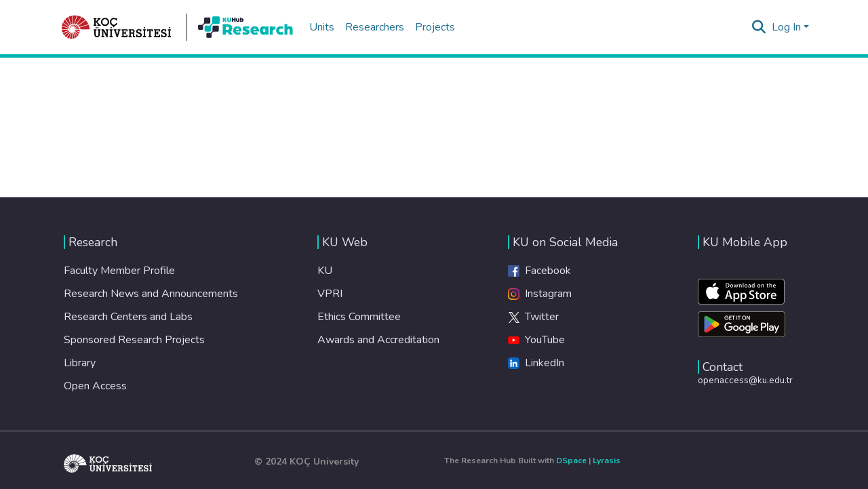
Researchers (374, 27)
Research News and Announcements (151, 293)
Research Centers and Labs (128, 316)
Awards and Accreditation (378, 339)
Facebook (539, 270)
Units (321, 27)
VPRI (329, 293)
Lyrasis (606, 460)
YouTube (536, 339)
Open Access (95, 385)
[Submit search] (759, 27)
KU (324, 270)
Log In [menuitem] (786, 27)
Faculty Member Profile (119, 270)
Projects (435, 27)
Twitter (533, 316)
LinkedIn (536, 362)
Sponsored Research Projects (134, 339)
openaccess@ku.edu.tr (745, 380)
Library (80, 362)
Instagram (540, 293)
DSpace (571, 460)
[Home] (117, 27)
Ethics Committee (359, 316)
